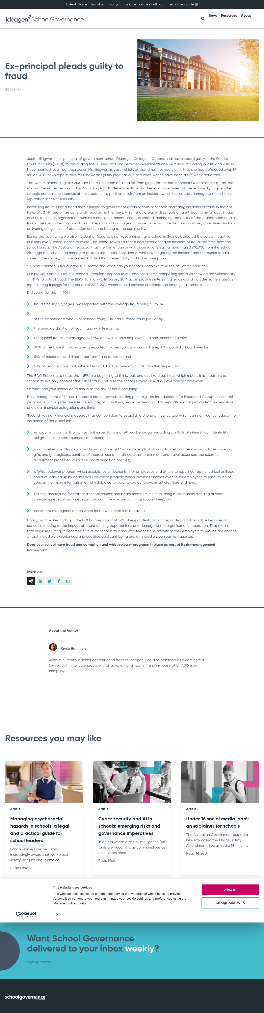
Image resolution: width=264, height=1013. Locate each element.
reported (75, 169)
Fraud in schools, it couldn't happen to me (95, 274)
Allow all (230, 980)
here (175, 482)
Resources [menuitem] (229, 15)
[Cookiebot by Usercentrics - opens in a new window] (26, 1005)
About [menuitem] (246, 15)
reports (63, 175)
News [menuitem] (213, 15)
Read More (20, 868)
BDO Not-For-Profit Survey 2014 (101, 279)
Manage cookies (230, 993)
